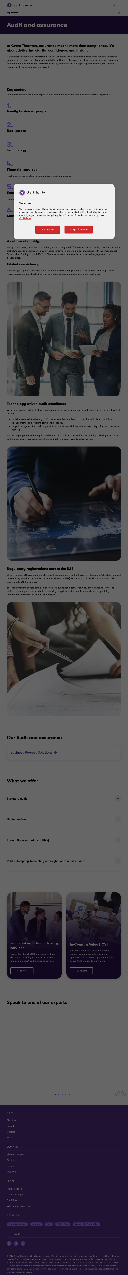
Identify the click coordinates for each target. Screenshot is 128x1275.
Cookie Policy (25, 218)
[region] (64, 211)
